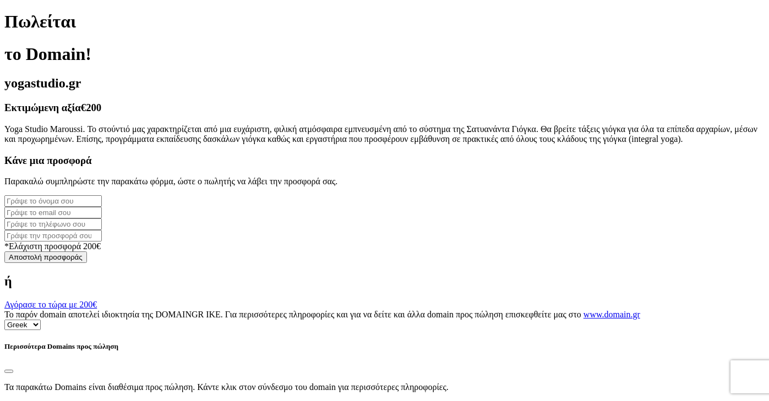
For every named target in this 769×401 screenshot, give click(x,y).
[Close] (8, 371)
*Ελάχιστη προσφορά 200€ (52, 246)
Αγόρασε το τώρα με (50, 304)
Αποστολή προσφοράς (46, 257)
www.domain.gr (611, 314)
